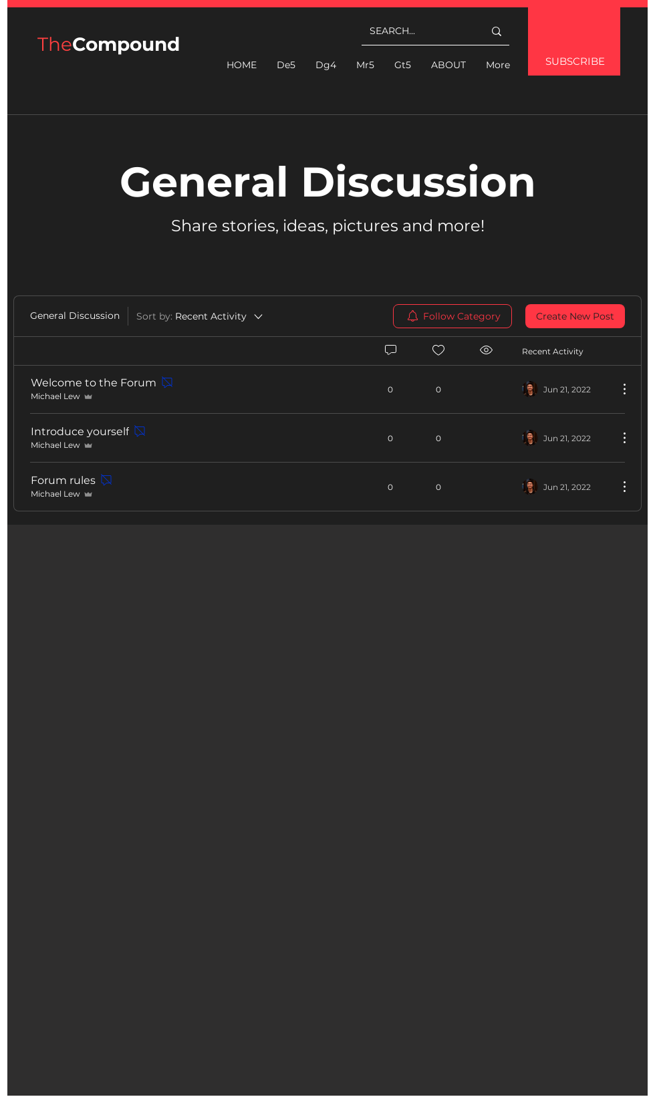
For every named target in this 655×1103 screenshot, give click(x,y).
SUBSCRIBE (575, 61)
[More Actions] (618, 389)
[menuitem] (452, 316)
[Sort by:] (200, 316)
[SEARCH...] (417, 31)
